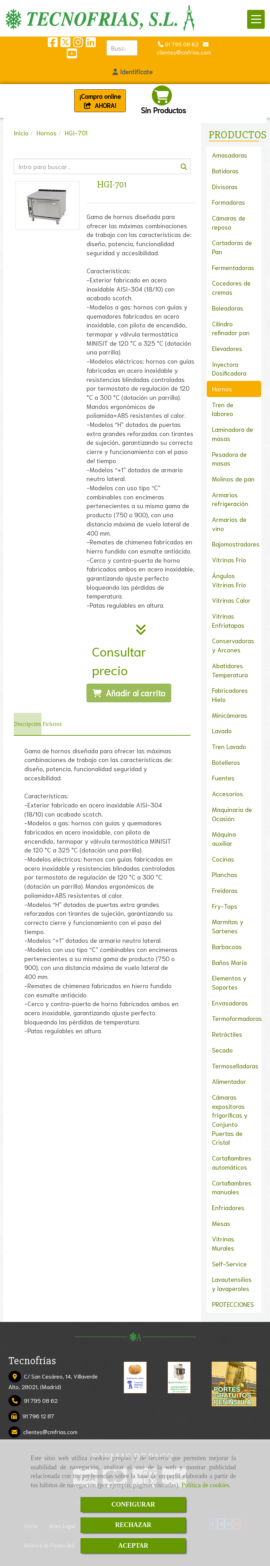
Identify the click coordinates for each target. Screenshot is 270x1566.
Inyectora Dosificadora (229, 368)
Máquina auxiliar (224, 838)
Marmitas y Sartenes (227, 926)
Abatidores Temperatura (230, 670)
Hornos (222, 388)
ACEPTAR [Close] (133, 1545)
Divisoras (225, 186)
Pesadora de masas (229, 458)
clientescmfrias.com (50, 1431)
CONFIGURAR (133, 1504)
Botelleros (226, 762)
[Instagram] (78, 43)
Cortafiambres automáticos (231, 1162)
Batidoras (225, 170)
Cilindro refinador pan (231, 328)
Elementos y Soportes (229, 982)
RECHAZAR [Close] (133, 1524)
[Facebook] (53, 43)
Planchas (224, 874)
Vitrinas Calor (231, 600)
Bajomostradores (235, 543)
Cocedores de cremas (231, 287)
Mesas (221, 1223)
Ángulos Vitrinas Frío (229, 580)
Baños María (229, 962)
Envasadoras (230, 1002)
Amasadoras (229, 155)
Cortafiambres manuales (231, 1187)
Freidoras (225, 890)
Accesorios (227, 793)
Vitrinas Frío (229, 559)
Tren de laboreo (222, 409)
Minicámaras (229, 715)
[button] (132, 72)
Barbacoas (227, 946)
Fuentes (223, 777)
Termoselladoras (235, 1065)
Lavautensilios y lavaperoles (232, 1283)
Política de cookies (205, 1485)
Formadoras (228, 202)
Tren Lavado (229, 746)
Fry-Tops (224, 906)
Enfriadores (228, 1207)
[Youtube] (72, 55)
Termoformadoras (237, 1018)
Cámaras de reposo (228, 222)
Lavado (222, 730)
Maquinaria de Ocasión (232, 814)
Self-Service (229, 1263)
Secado (222, 1050)
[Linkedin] (91, 43)
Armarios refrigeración (230, 499)
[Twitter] (65, 43)
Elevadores (227, 348)
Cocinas (223, 859)
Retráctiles (227, 1034)
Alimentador (229, 1081)
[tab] (27, 724)
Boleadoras (227, 307)
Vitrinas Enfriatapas (228, 620)
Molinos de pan (233, 478)
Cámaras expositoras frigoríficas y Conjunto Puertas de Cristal (230, 1119)
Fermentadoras (233, 267)
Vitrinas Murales (223, 1243)
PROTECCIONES (233, 1304)
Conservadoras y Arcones (233, 645)
